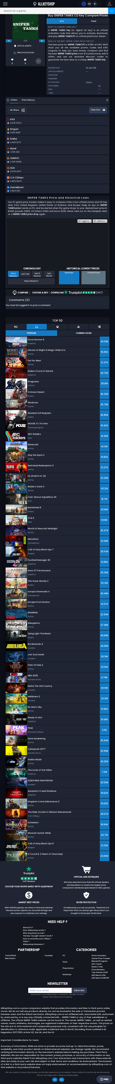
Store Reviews (98, 972)
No (61, 1080)
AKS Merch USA (99, 978)
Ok (55, 1080)
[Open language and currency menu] (91, 4)
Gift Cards (97, 966)
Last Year (25, 277)
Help (104, 1079)
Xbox (65, 964)
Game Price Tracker (101, 961)
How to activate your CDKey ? (37, 941)
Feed (93, 21)
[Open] (5, 4)
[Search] (111, 11)
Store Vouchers (99, 958)
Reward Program (100, 964)
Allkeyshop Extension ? (33, 947)
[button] (109, 4)
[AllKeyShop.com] (44, 4)
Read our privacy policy (68, 1075)
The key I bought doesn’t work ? (38, 938)
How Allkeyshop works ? (34, 933)
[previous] (9, 40)
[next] (42, 40)
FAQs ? (26, 944)
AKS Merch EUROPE (100, 980)
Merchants (10, 961)
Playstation (68, 971)
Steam (89, 82)
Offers (12, 100)
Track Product (31, 284)
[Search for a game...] (57, 11)
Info (62, 21)
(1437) (83, 295)
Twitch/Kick (10, 958)
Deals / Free (97, 969)
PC (64, 958)
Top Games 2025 (100, 975)
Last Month (49, 277)
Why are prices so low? (34, 936)
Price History (26, 100)
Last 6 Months (37, 277)
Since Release (13, 277)
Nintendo (67, 977)
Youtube (49, 958)
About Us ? (28, 930)
